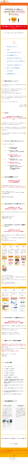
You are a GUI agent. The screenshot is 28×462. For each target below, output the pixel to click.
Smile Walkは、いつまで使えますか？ (8, 375)
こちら (21, 439)
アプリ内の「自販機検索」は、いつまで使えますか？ (10, 377)
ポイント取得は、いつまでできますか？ (8, 368)
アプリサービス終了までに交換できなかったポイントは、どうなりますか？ (12, 389)
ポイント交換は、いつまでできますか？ (8, 373)
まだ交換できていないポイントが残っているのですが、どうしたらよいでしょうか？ (12, 386)
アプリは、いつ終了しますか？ (7, 366)
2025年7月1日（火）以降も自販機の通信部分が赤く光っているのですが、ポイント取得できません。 (12, 392)
